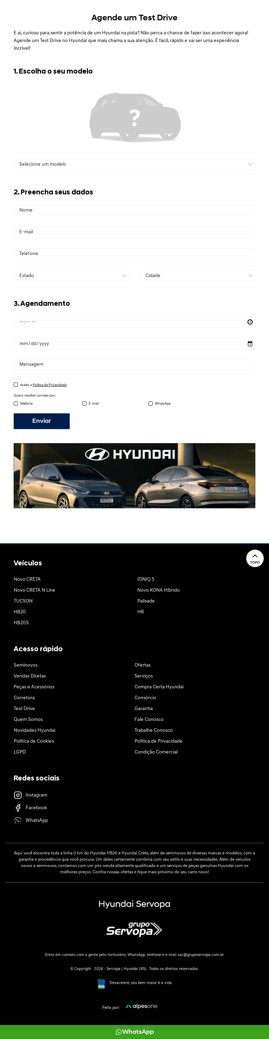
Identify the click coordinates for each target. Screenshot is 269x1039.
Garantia (143, 708)
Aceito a (43, 385)
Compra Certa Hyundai (159, 687)
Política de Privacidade (158, 741)
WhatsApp (163, 404)
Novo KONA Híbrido (158, 590)
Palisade (146, 601)
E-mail (93, 404)
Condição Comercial (156, 752)
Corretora (24, 698)
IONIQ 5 (145, 579)
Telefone (26, 404)
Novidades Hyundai (34, 730)
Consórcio (145, 698)
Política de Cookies (34, 741)
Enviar (41, 421)
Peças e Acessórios (34, 687)
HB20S (21, 623)
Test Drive (24, 708)
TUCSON (23, 601)
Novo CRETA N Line (34, 590)
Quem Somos (28, 719)
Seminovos (25, 665)
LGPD (20, 752)
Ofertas (142, 665)
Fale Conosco (149, 719)
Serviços (143, 676)
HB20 (20, 612)
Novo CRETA (27, 579)
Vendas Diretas (30, 676)
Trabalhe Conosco (153, 730)
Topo (255, 558)
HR (140, 612)
